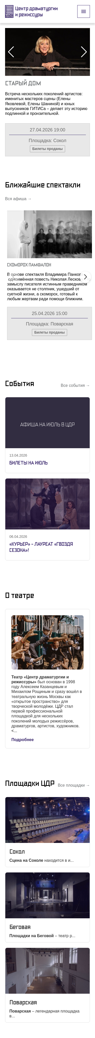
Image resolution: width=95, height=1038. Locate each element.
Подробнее (22, 739)
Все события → (75, 385)
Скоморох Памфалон (29, 265)
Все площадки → (74, 785)
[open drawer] (83, 11)
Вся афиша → (18, 199)
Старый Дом (23, 83)
